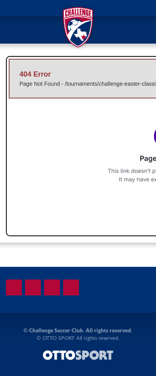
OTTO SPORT (58, 338)
